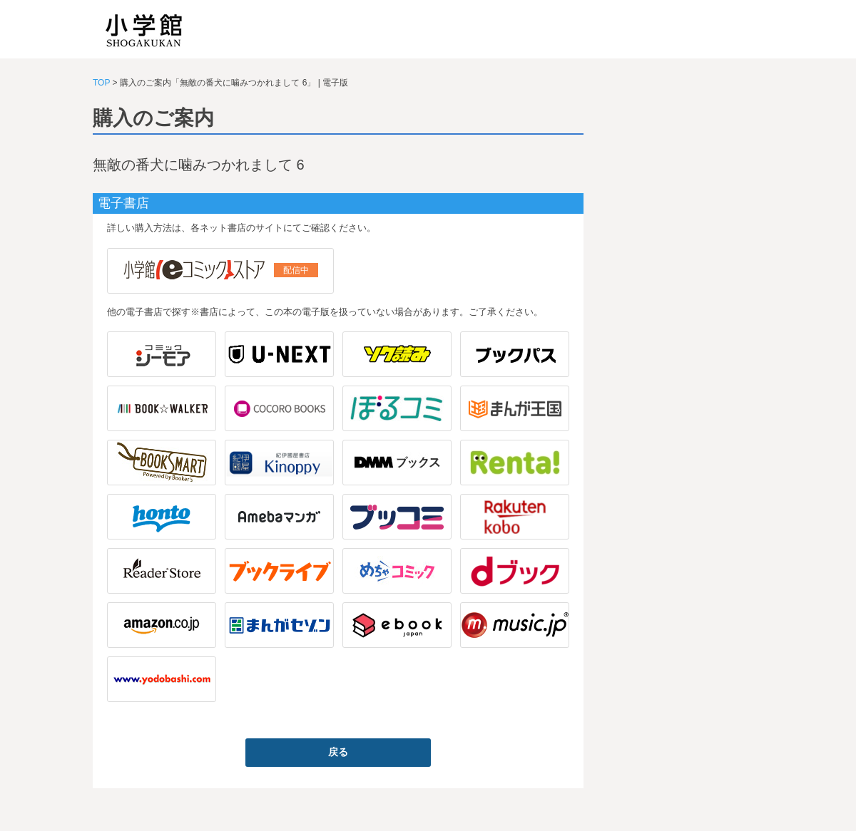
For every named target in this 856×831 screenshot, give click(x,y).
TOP (101, 83)
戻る (338, 752)
